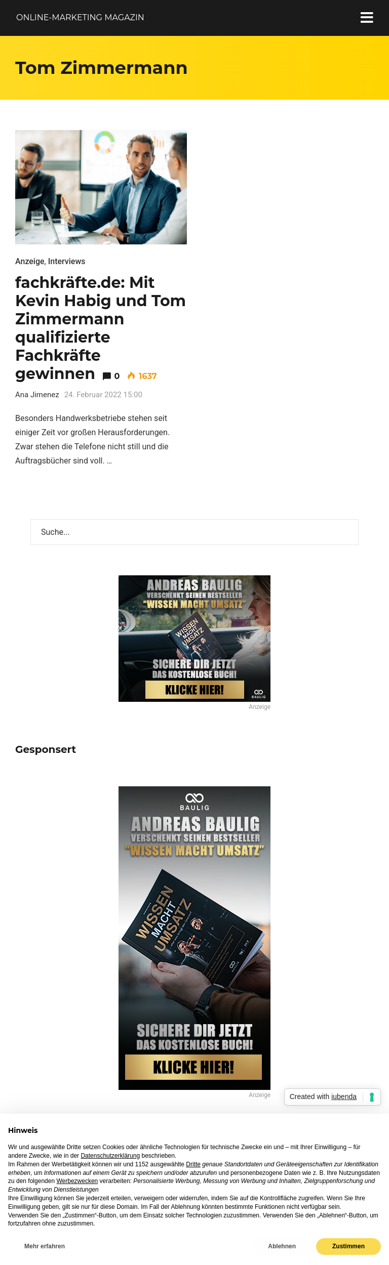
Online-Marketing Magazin (80, 17)
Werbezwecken (77, 1181)
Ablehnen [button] (282, 1246)
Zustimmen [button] (348, 1246)
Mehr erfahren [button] (44, 1246)
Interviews (67, 261)
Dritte (193, 1164)
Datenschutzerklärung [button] (110, 1155)
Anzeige (30, 261)
